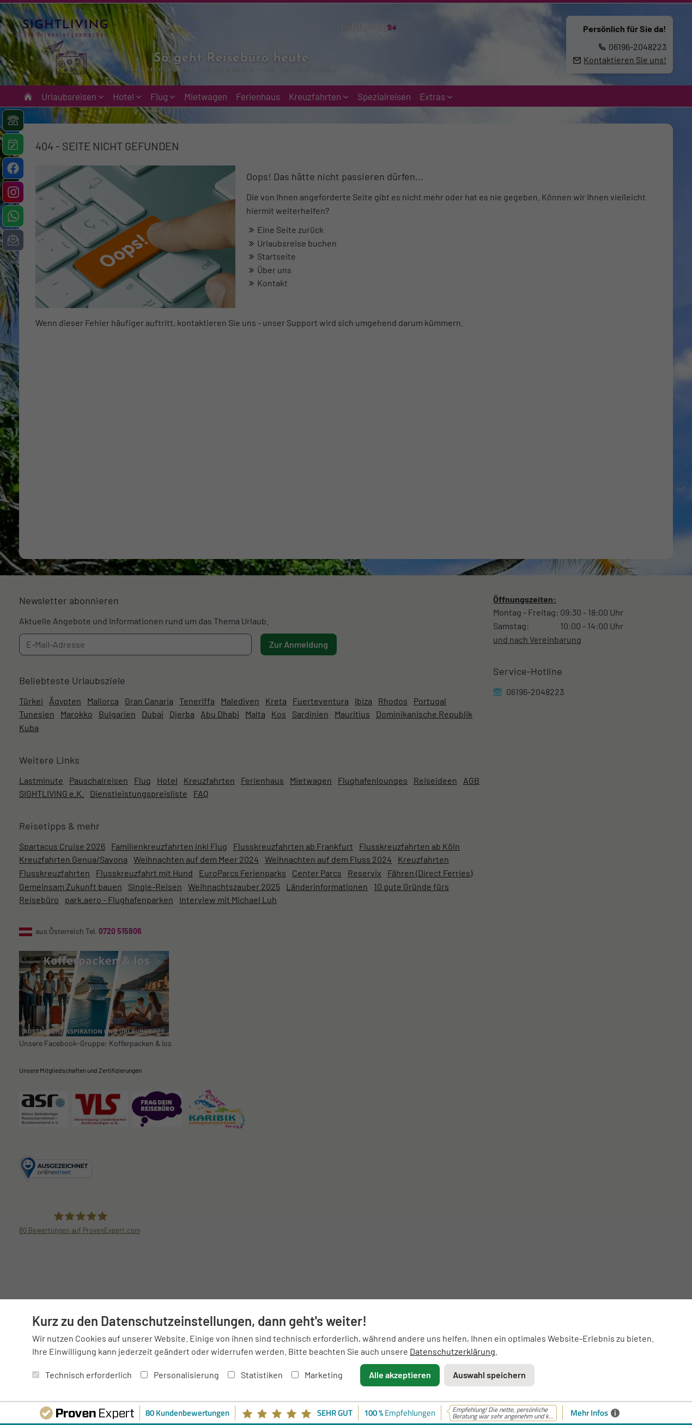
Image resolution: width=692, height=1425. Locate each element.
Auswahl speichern (489, 1374)
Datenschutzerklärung (452, 1351)
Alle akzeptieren (400, 1374)
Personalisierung (180, 1374)
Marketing (317, 1374)
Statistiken (255, 1374)
